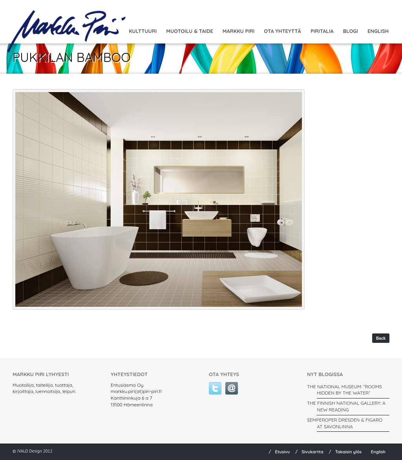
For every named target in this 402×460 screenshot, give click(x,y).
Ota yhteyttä (282, 31)
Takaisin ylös (348, 452)
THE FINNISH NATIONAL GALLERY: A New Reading (346, 406)
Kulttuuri (143, 31)
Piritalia (322, 31)
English (378, 31)
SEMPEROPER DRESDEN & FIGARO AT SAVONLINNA (344, 423)
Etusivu (282, 452)
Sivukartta (312, 452)
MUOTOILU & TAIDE (189, 31)
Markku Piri (238, 31)
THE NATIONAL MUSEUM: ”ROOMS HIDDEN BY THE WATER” (344, 390)
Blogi (350, 31)
